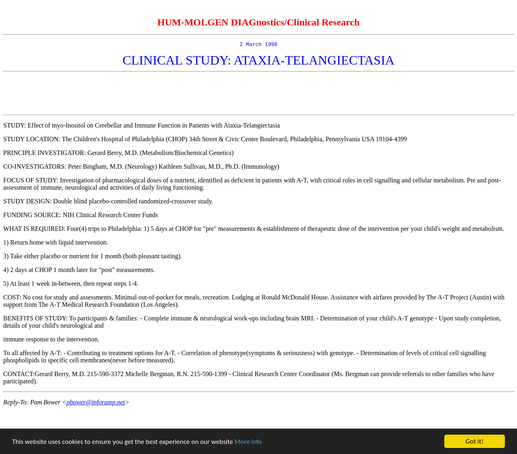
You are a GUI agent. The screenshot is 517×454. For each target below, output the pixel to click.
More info (248, 441)
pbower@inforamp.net (95, 403)
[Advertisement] (258, 94)
